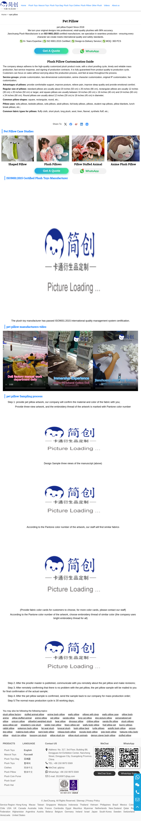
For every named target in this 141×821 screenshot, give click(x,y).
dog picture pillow (103, 718)
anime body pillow (56, 714)
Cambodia (59, 808)
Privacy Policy (93, 801)
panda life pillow (110, 721)
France (48, 808)
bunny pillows (125, 725)
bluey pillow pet (72, 725)
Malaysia (62, 805)
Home (23, 5)
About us (115, 5)
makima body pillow (25, 732)
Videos (107, 5)
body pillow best (81, 728)
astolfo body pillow (117, 728)
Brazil (115, 805)
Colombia (133, 805)
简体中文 (28, 767)
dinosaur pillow (76, 721)
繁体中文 (28, 772)
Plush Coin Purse (12, 776)
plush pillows (127, 721)
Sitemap (80, 801)
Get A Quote (51, 51)
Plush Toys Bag (56, 5)
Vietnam (94, 805)
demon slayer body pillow (103, 735)
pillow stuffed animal (22, 718)
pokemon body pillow (28, 728)
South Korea (105, 812)
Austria (40, 812)
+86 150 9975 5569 (63, 763)
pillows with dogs (90, 714)
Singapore (51, 805)
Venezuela (5, 815)
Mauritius (77, 808)
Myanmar (88, 808)
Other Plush (97, 5)
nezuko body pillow (88, 732)
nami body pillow (46, 732)
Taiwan (40, 805)
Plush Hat (9, 785)
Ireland (79, 812)
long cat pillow (85, 718)
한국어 (27, 763)
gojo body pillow (109, 732)
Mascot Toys (43, 5)
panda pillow (69, 718)
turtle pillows (98, 728)
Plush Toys (33, 5)
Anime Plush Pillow (123, 164)
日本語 (27, 759)
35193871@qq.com (65, 776)
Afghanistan (18, 812)
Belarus (49, 812)
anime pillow (41, 718)
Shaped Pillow (17, 164)
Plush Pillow (86, 5)
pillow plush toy (57, 735)
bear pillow (60, 721)
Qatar (126, 808)
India (40, 808)
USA (9, 808)
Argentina (30, 812)
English (28, 750)
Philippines (105, 805)
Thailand (84, 805)
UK (14, 808)
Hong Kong (21, 805)
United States (18, 815)
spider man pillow (53, 725)
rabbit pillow (8, 728)
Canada (22, 808)
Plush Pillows (53, 164)
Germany (69, 812)
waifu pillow (73, 714)
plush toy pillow (19, 735)
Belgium (59, 812)
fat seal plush (47, 728)
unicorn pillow (18, 721)
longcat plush (63, 728)
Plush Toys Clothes (72, 5)
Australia (32, 808)
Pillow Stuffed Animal (88, 164)
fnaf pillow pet (109, 725)
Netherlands (101, 808)
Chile (2, 808)
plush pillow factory (12, 714)
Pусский (28, 754)
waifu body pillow (91, 725)
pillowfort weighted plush (40, 721)
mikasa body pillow (67, 732)
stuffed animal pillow (34, 714)
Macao (32, 805)
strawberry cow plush (31, 725)
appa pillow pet (10, 725)
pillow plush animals (78, 735)
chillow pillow (93, 721)
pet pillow (54, 718)
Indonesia (73, 805)
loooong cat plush (38, 735)
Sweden (117, 812)
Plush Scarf (9, 781)
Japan (95, 812)
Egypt (68, 808)
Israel (87, 812)
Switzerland (129, 812)
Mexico (123, 805)
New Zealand (115, 808)
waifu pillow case (110, 714)
